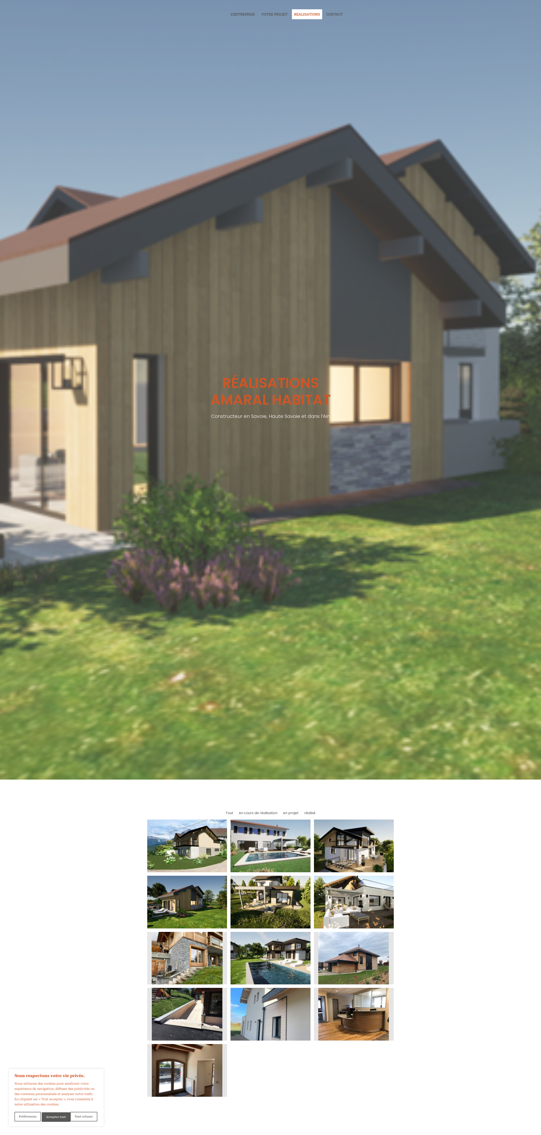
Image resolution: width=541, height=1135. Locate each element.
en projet (291, 812)
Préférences (27, 1117)
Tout (229, 812)
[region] (56, 1098)
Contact (335, 14)
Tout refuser (55, 1117)
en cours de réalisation (258, 812)
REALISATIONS (307, 14)
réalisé (309, 812)
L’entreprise (242, 14)
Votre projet (274, 14)
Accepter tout (83, 1117)
